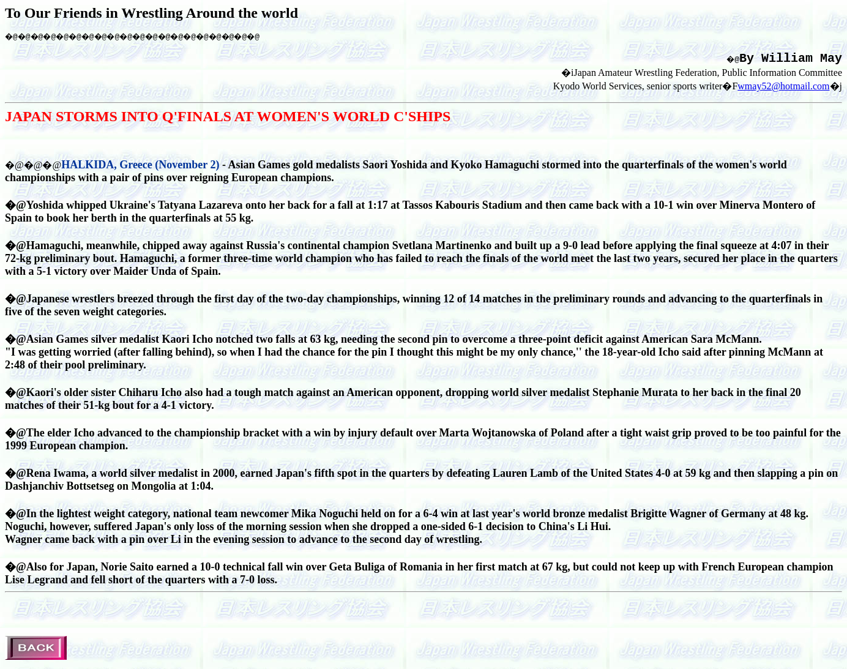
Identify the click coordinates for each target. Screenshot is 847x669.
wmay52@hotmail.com (783, 90)
